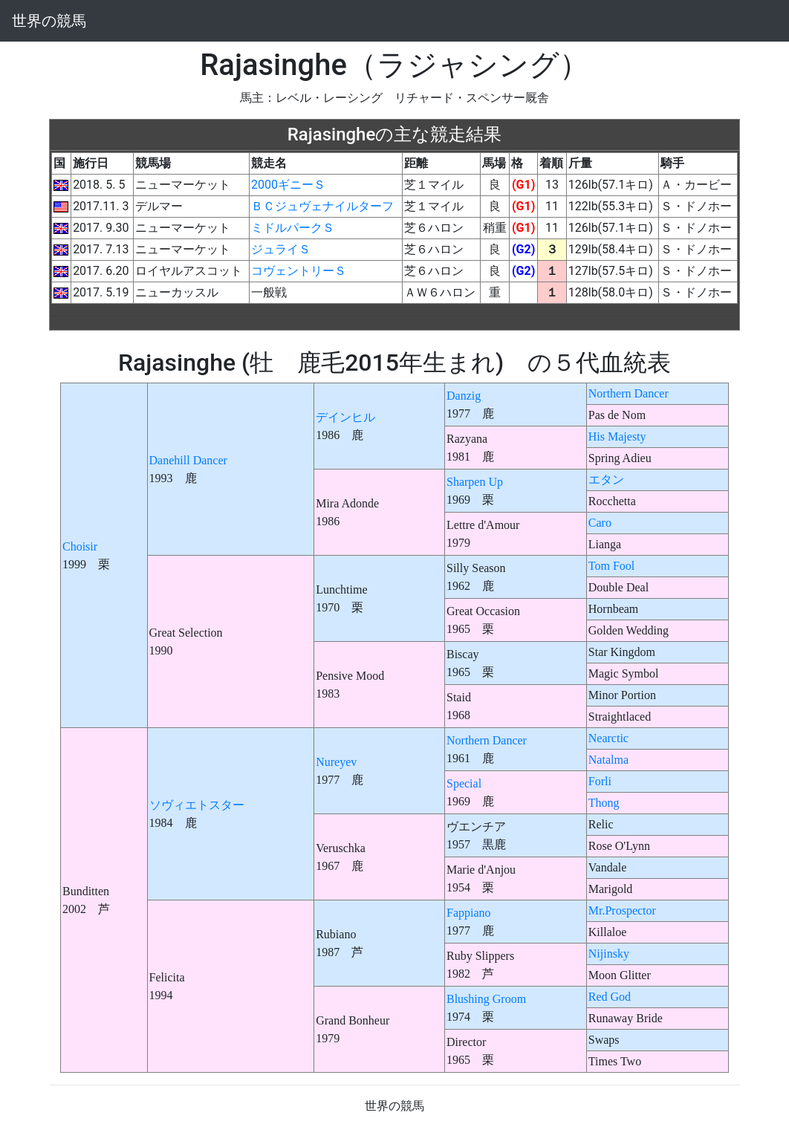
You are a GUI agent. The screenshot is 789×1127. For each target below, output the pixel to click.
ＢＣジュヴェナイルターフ (322, 206)
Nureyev (336, 762)
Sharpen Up (475, 481)
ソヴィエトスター (196, 805)
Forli (599, 781)
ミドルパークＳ (292, 228)
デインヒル (345, 417)
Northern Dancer (628, 393)
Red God (609, 996)
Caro (599, 522)
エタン (606, 479)
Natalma (608, 759)
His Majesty (617, 436)
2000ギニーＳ (288, 185)
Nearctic (608, 738)
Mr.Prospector (622, 910)
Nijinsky (608, 953)
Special (464, 783)
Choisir (79, 546)
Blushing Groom (486, 999)
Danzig (464, 395)
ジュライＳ (281, 249)
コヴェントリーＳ (298, 271)
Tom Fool (611, 565)
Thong (604, 802)
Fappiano (469, 912)
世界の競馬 (49, 21)
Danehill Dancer (188, 460)
